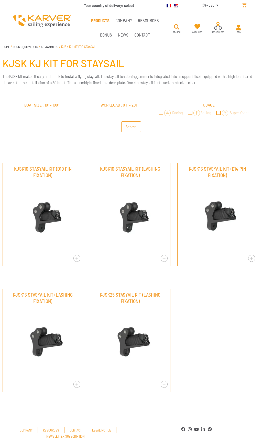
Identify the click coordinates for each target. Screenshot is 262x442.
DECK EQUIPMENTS (25, 47)
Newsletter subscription (65, 436)
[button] (177, 27)
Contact (142, 34)
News (123, 34)
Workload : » (119, 105)
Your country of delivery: (109, 5)
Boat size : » (41, 105)
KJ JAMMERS (49, 47)
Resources (148, 20)
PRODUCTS (100, 20)
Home (6, 47)
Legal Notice (101, 430)
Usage (209, 105)
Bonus (106, 34)
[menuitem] (167, 5)
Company (123, 20)
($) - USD (208, 5)
